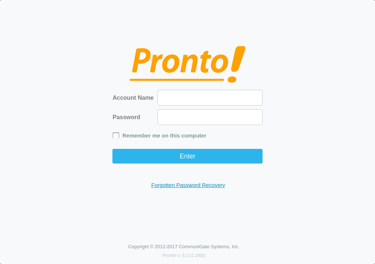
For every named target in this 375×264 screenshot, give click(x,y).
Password (126, 117)
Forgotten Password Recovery (188, 185)
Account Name (132, 98)
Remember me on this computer (164, 135)
